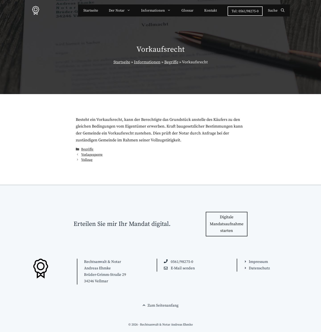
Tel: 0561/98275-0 (245, 11)
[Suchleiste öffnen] (276, 10)
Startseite (90, 10)
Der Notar (122, 10)
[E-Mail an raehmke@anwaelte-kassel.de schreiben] (179, 268)
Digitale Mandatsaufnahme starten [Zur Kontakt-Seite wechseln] (226, 223)
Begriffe (171, 62)
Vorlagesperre (92, 155)
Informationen (158, 10)
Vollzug (87, 160)
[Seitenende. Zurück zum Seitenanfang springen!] (160, 305)
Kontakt (210, 10)
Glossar (187, 10)
